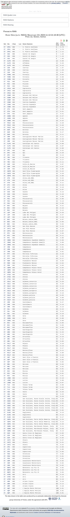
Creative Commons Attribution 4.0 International (46, 512)
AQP (9, 488)
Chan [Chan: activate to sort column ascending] (13, 44)
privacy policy (55, 3)
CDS (9, 54)
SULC (9, 281)
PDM (9, 261)
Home (30, 11)
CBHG (9, 240)
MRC (9, 364)
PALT (9, 344)
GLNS (9, 412)
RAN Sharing (8, 25)
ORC (9, 337)
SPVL (9, 47)
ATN (9, 178)
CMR (9, 302)
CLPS (9, 144)
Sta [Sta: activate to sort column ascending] (9, 44)
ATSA (9, 275)
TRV (9, 157)
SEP (9, 357)
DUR (9, 130)
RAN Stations (8, 20)
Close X (65, 3)
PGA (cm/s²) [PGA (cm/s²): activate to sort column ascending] (64, 44)
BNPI (9, 468)
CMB (9, 247)
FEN (9, 454)
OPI (9, 150)
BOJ (9, 206)
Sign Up (39, 11)
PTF (9, 254)
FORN (9, 75)
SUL (9, 309)
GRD (9, 330)
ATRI (9, 474)
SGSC (9, 399)
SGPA (9, 419)
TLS (9, 385)
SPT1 (9, 226)
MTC (9, 233)
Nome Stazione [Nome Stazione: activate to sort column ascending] (26, 44)
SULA (9, 288)
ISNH (9, 102)
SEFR (9, 171)
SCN (9, 192)
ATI (9, 185)
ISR (9, 68)
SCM (9, 433)
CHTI (9, 440)
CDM (9, 164)
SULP (9, 295)
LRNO (9, 378)
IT (4, 47)
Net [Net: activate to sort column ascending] (5, 44)
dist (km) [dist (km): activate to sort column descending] (58, 44)
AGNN (9, 116)
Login (34, 11)
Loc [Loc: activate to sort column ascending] (18, 44)
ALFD (9, 61)
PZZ (9, 82)
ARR (9, 481)
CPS (9, 447)
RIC (9, 371)
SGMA (9, 426)
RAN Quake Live (9, 15)
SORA (9, 316)
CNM (9, 461)
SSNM (9, 95)
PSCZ (9, 123)
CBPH (9, 268)
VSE (9, 392)
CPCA (9, 88)
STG (9, 109)
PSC (9, 199)
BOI (9, 219)
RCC (9, 323)
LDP (9, 213)
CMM (9, 137)
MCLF (9, 350)
